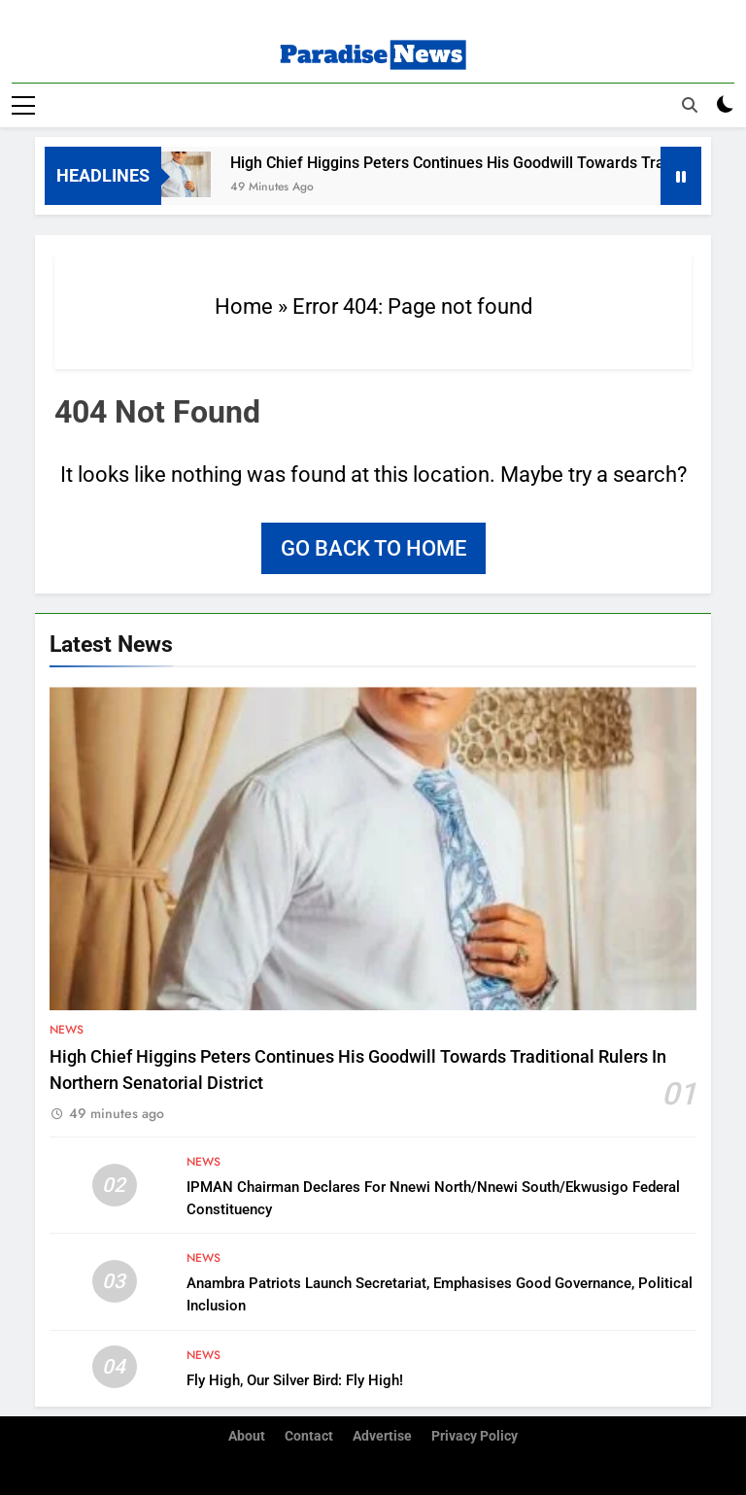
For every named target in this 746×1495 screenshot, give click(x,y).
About (246, 1436)
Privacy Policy (474, 1436)
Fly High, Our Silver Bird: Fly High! (294, 1380)
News (67, 1029)
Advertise (382, 1436)
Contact (309, 1436)
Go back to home (373, 548)
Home (244, 306)
